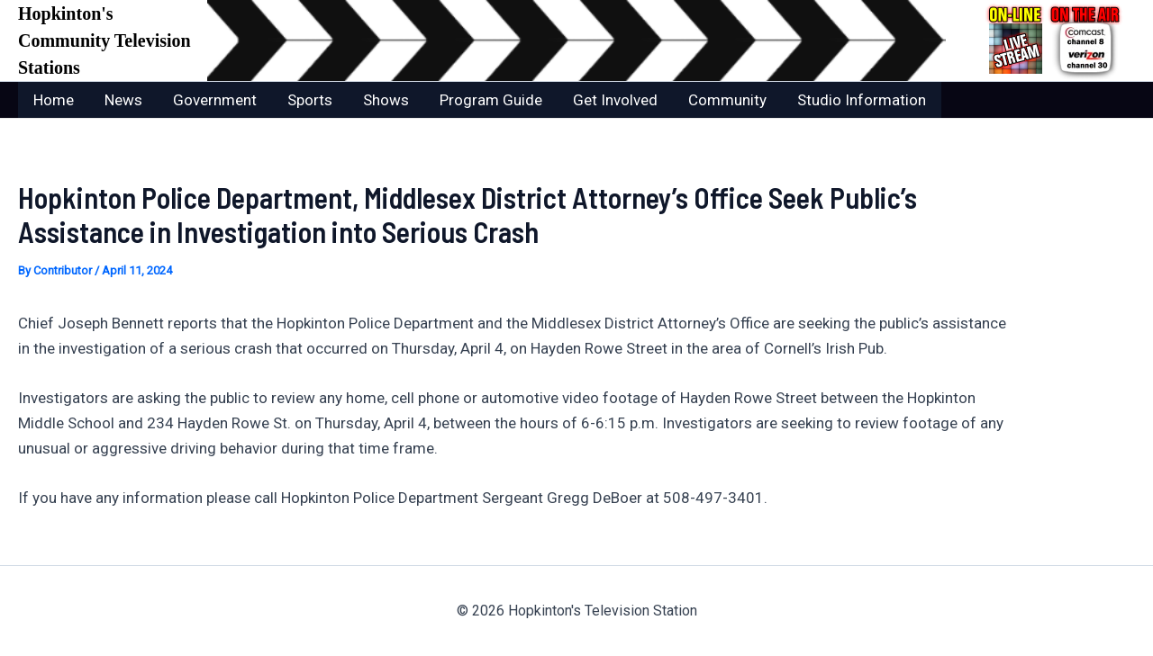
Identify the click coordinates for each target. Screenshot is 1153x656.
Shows (386, 100)
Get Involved (615, 100)
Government (215, 100)
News (123, 100)
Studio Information (861, 100)
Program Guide (491, 100)
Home (53, 100)
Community (727, 100)
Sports (309, 100)
